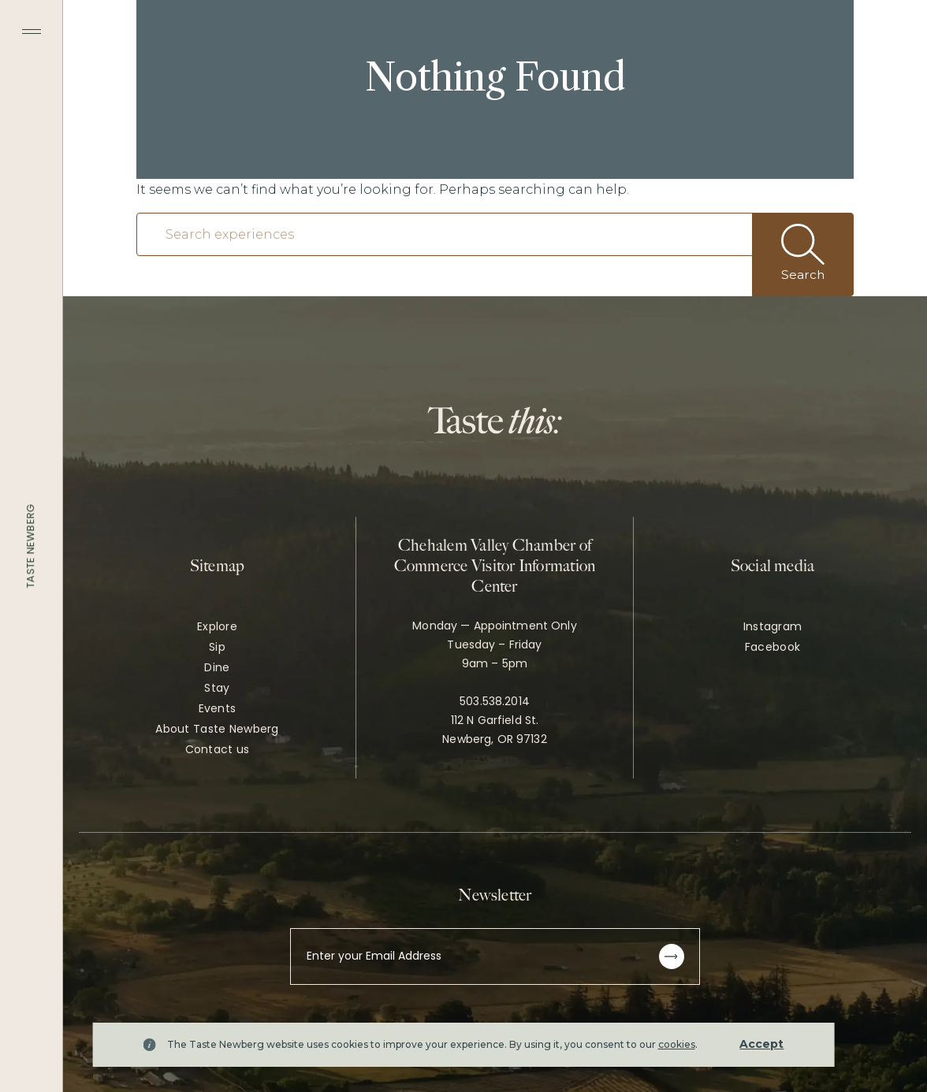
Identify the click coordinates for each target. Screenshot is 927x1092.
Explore (217, 626)
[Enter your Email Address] (495, 956)
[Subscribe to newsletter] (671, 956)
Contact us (217, 749)
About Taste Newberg (216, 729)
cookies (676, 1044)
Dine (216, 667)
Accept (761, 1044)
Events (217, 708)
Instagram (772, 626)
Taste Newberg (30, 546)
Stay (216, 688)
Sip (217, 647)
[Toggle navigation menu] (31, 31)
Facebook (772, 647)
